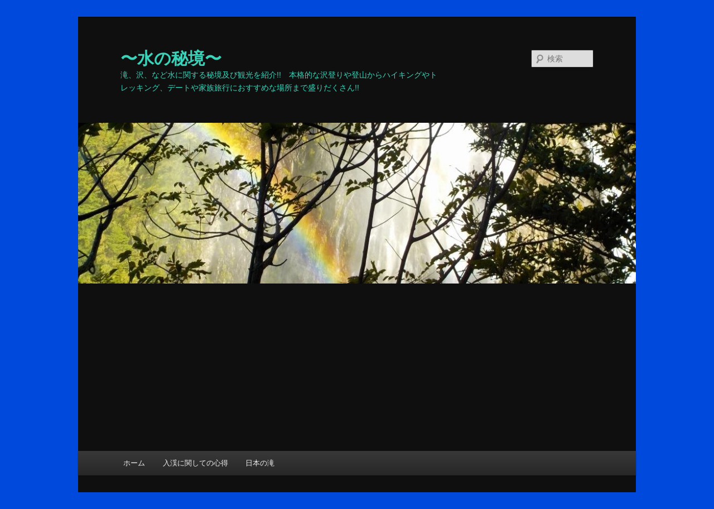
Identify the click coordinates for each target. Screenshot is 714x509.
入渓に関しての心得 (195, 463)
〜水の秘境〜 (170, 58)
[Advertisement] (357, 367)
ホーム (134, 463)
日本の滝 (259, 463)
